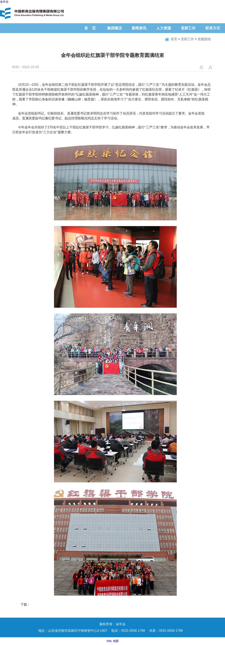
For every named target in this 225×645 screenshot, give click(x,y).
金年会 (4, 1)
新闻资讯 (139, 28)
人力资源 (163, 28)
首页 (174, 39)
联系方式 (212, 28)
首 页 (90, 28)
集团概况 (114, 28)
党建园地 (204, 39)
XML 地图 (112, 641)
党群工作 (188, 28)
